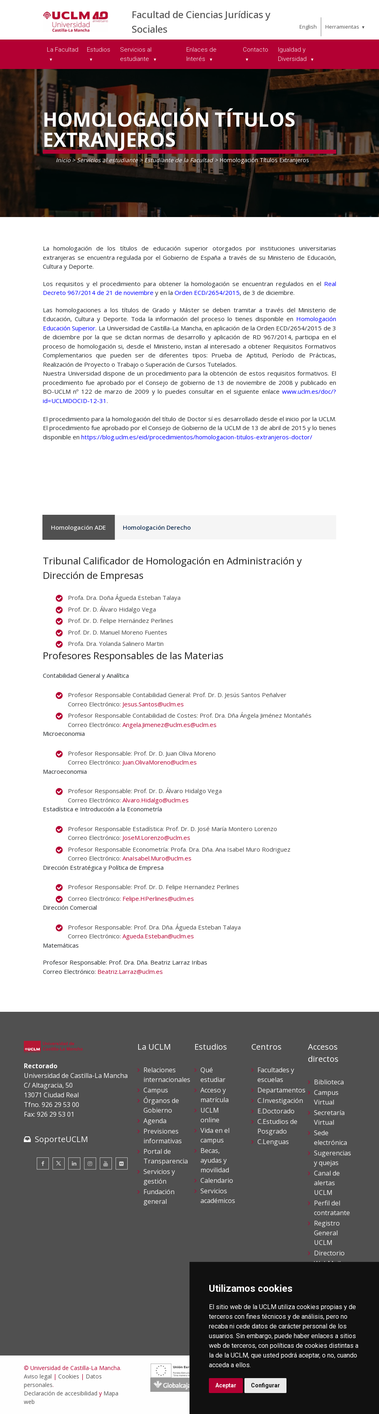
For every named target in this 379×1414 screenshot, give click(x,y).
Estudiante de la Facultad (178, 160)
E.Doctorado (276, 1111)
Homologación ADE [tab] (76, 527)
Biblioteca (329, 1082)
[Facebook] (43, 1163)
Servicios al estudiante (107, 160)
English (308, 26)
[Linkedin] (74, 1163)
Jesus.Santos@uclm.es (153, 704)
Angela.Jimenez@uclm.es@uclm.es (169, 725)
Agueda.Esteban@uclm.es (158, 936)
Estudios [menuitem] (98, 49)
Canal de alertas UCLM (327, 1183)
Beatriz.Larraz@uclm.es (130, 971)
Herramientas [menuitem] (342, 26)
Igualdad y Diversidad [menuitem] (293, 54)
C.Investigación (280, 1100)
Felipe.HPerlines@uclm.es (158, 898)
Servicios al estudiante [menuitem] (136, 54)
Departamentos (281, 1090)
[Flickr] (122, 1163)
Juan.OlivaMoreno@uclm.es (159, 762)
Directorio (329, 1253)
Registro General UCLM (327, 1233)
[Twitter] (59, 1163)
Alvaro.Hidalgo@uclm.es (155, 800)
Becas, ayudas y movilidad (214, 1160)
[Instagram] (90, 1163)
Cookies (68, 1376)
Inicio (63, 160)
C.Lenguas (273, 1141)
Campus (155, 1090)
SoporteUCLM (61, 1139)
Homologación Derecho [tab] (151, 527)
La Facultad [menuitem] (62, 49)
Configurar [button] (265, 1385)
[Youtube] (106, 1163)
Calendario (216, 1180)
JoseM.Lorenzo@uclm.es (156, 837)
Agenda (154, 1120)
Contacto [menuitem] (255, 49)
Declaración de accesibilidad (60, 1393)
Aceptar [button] (225, 1385)
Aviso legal (38, 1376)
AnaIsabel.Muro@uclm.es (157, 858)
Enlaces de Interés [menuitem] (201, 54)
